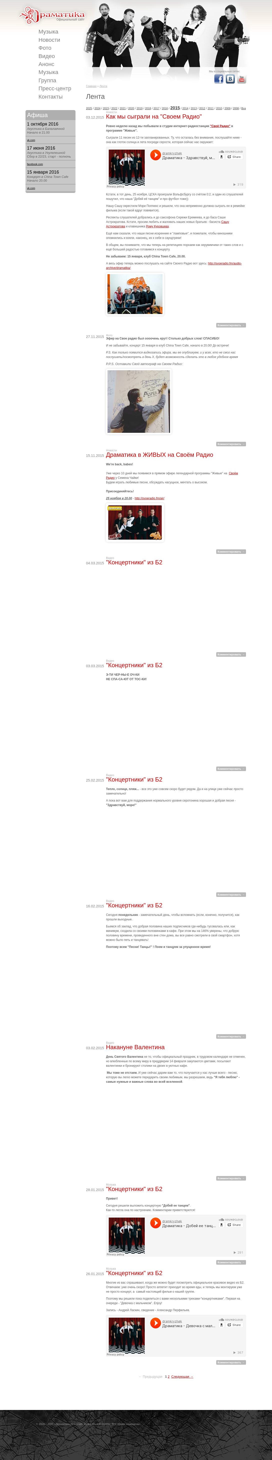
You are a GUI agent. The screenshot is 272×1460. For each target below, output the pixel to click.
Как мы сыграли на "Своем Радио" (154, 116)
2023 (106, 108)
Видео (46, 56)
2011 (211, 108)
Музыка (48, 32)
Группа (47, 80)
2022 (114, 108)
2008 (236, 108)
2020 (131, 108)
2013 (194, 108)
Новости (49, 40)
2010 (219, 108)
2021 (123, 108)
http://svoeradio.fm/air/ (149, 498)
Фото (44, 48)
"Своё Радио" (220, 126)
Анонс (46, 64)
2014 (185, 108)
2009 (227, 108)
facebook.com (35, 164)
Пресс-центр (54, 88)
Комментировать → (231, 325)
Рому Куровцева (157, 226)
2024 (97, 108)
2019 (139, 108)
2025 (89, 108)
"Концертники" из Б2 (134, 562)
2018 (148, 108)
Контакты (50, 97)
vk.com (31, 140)
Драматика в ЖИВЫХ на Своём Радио (159, 454)
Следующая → (182, 1376)
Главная (91, 86)
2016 (165, 108)
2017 (157, 108)
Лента (103, 86)
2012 (202, 108)
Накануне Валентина (135, 1047)
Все (243, 108)
